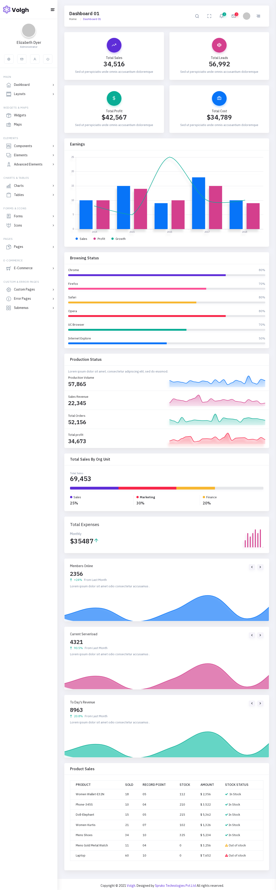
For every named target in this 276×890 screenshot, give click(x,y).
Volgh (131, 886)
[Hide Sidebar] (52, 10)
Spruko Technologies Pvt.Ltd (176, 886)
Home (72, 19)
